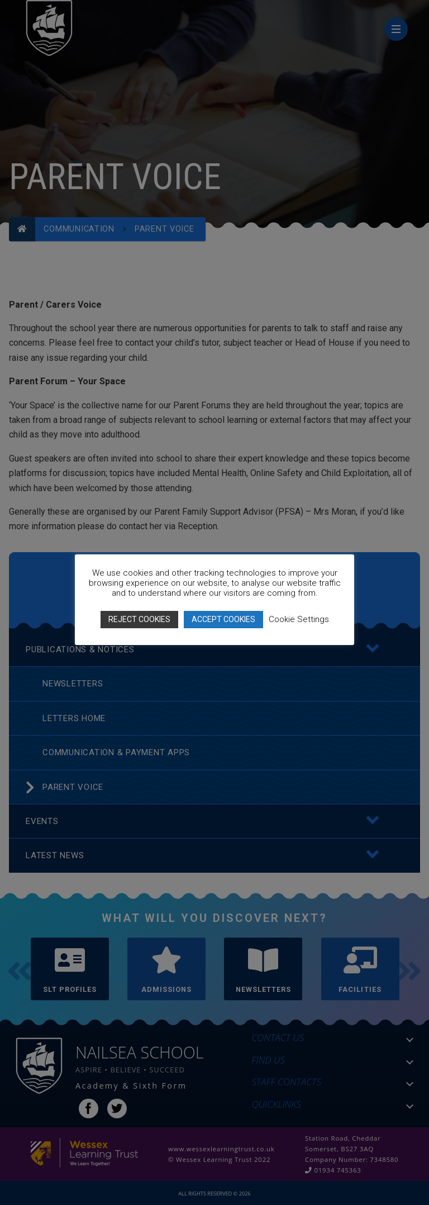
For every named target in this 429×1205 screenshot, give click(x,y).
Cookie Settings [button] (299, 619)
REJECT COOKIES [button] (139, 619)
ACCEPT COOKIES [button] (223, 619)
